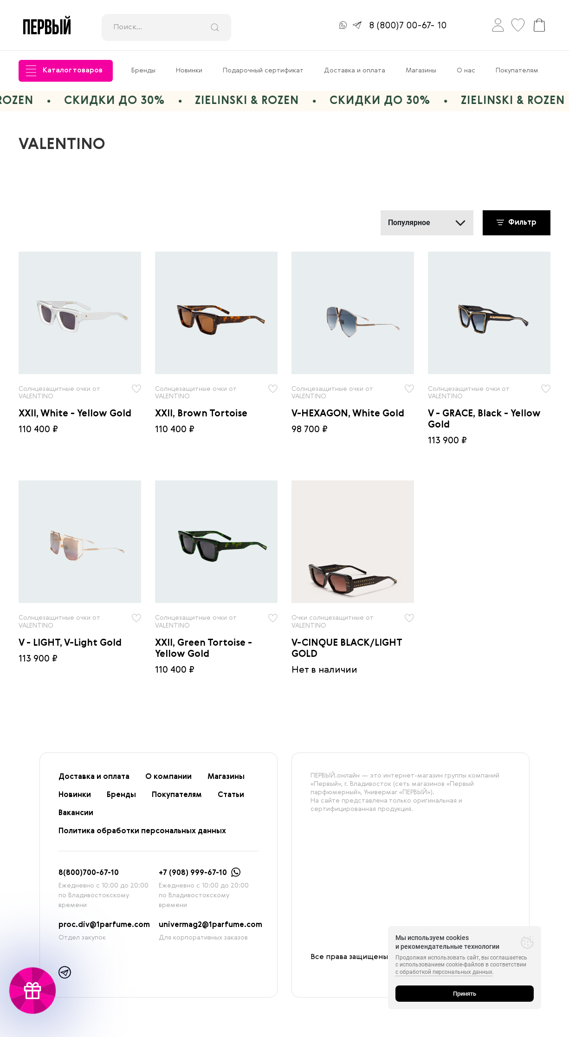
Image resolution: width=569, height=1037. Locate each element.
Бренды (143, 70)
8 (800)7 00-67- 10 (407, 26)
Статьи (231, 795)
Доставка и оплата (354, 70)
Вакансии (75, 813)
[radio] (80, 313)
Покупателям (517, 70)
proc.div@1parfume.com (104, 925)
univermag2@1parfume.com (210, 925)
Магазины (421, 70)
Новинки (189, 70)
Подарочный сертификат (263, 70)
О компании (168, 777)
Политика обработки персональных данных (142, 831)
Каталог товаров (64, 70)
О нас (466, 70)
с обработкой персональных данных (443, 972)
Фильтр (517, 223)
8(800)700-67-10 (88, 873)
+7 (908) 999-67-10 (193, 873)
